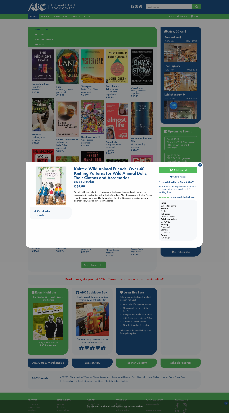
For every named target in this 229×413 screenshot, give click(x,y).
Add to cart (178, 170)
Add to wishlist (178, 176)
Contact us (164, 196)
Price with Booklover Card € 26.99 (176, 181)
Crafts (41, 214)
